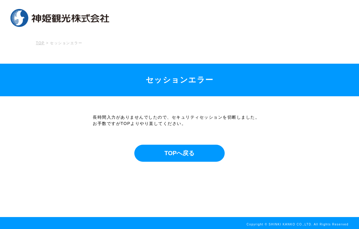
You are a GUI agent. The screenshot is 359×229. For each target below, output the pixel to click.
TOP (40, 43)
